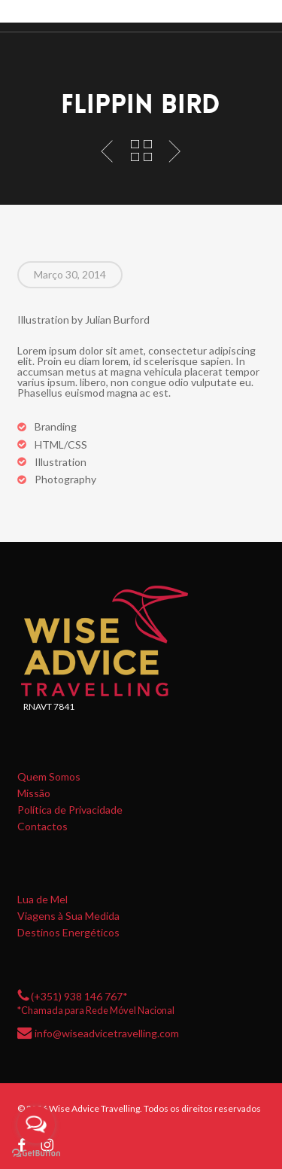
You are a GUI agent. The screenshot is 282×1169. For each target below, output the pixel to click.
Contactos (42, 826)
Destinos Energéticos (68, 932)
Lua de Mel (42, 899)
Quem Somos (48, 777)
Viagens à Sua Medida (68, 916)
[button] (260, 15)
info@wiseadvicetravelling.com (107, 1032)
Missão (33, 793)
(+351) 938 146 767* (79, 995)
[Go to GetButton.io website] (36, 1153)
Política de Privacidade (70, 810)
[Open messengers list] (36, 1124)
